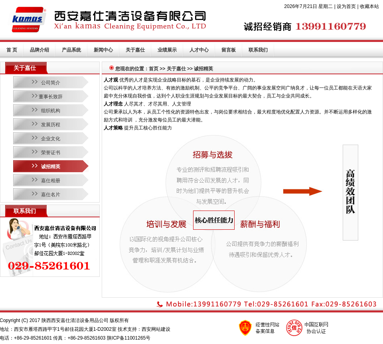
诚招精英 (50, 166)
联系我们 (258, 50)
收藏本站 (369, 6)
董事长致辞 (51, 96)
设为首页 (346, 6)
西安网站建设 (156, 329)
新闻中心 (103, 50)
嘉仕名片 (50, 194)
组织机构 (50, 110)
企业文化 (50, 138)
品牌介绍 (39, 50)
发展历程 (50, 124)
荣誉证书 (50, 152)
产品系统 (71, 50)
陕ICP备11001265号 (128, 338)
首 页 (11, 50)
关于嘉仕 (135, 50)
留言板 (228, 50)
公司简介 (50, 83)
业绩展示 (167, 50)
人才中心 (199, 50)
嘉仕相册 (50, 180)
